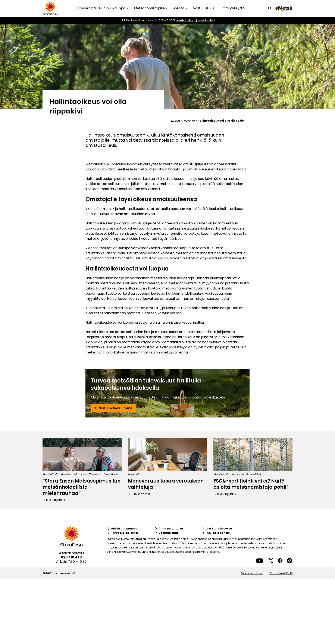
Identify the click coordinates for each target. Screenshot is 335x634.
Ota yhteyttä (234, 8)
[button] (269, 8)
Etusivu (175, 120)
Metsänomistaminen (73, 474)
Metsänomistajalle (149, 8)
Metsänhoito (50, 474)
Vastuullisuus (203, 8)
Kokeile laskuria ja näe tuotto (194, 20)
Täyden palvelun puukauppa (101, 8)
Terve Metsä (110, 474)
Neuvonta (188, 120)
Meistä (178, 8)
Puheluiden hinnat (252, 573)
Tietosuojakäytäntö (280, 573)
